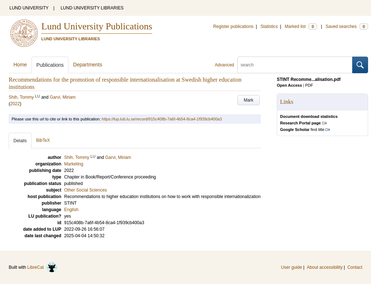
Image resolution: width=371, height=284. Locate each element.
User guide (291, 267)
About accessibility (325, 267)
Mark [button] (249, 100)
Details (20, 140)
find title (302, 129)
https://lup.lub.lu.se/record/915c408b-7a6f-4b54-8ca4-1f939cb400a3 (162, 119)
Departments (87, 64)
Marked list (301, 26)
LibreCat (42, 267)
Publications (50, 65)
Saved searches (346, 26)
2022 (15, 103)
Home (20, 64)
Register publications (233, 26)
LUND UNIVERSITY (29, 8)
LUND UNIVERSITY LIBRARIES (92, 8)
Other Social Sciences (85, 190)
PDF (309, 85)
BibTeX (43, 140)
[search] (295, 65)
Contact (354, 267)
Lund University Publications (96, 26)
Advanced (224, 64)
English (71, 209)
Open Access (289, 85)
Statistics (269, 26)
